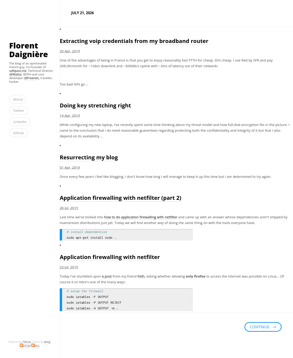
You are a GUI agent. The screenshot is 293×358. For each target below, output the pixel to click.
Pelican (27, 342)
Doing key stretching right (95, 105)
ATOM (25, 346)
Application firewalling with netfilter (110, 257)
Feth (141, 276)
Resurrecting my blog (89, 157)
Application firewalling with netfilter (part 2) (120, 197)
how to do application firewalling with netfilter (140, 217)
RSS (35, 346)
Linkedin (20, 121)
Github (18, 133)
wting (47, 342)
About (18, 99)
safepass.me (17, 71)
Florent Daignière (28, 49)
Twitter (18, 110)
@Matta (15, 74)
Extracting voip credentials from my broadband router (134, 41)
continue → (263, 326)
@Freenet (31, 78)
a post (107, 276)
